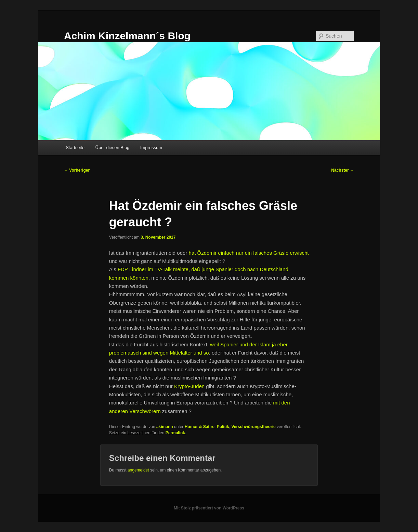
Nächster (342, 170)
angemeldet (138, 470)
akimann (164, 426)
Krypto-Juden (189, 386)
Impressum (151, 147)
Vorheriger (77, 170)
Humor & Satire (199, 426)
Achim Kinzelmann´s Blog (127, 35)
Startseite (75, 147)
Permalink (175, 432)
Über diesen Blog (112, 147)
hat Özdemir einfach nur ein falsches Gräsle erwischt (248, 253)
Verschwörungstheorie (253, 426)
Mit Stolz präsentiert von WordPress (209, 508)
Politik (223, 426)
